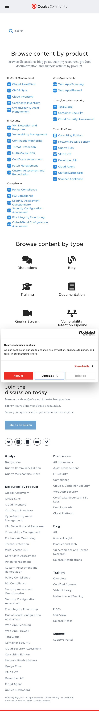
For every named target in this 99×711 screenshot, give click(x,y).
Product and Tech (65, 544)
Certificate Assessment (20, 555)
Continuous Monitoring (20, 538)
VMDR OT (11, 672)
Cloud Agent (13, 684)
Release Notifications (67, 559)
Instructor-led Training (68, 596)
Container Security (17, 642)
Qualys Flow (13, 666)
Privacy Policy (52, 698)
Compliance (61, 479)
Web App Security (65, 491)
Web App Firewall (17, 630)
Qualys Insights (63, 538)
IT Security (60, 473)
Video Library (62, 590)
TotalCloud (12, 636)
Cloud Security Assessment (23, 648)
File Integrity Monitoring (21, 609)
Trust (29, 701)
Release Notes (62, 620)
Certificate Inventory (19, 510)
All (55, 532)
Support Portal (63, 639)
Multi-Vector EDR (16, 549)
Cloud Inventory (15, 504)
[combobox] (52, 31)
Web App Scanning (18, 625)
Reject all (80, 375)
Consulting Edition (17, 654)
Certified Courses (64, 584)
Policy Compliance (17, 577)
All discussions (63, 462)
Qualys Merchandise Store (22, 473)
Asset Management (66, 468)
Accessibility (67, 698)
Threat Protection (17, 544)
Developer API (14, 678)
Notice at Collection (15, 701)
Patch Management (18, 561)
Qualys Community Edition (23, 468)
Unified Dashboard (17, 690)
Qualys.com (13, 462)
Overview (59, 578)
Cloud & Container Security (71, 485)
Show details (81, 366)
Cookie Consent (42, 701)
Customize (50, 375)
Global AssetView (17, 492)
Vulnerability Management (22, 532)
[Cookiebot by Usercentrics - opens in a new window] (81, 333)
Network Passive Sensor (21, 660)
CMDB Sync (13, 498)
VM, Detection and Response (24, 526)
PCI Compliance (15, 583)
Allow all (18, 375)
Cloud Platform (63, 513)
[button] (11, 31)
